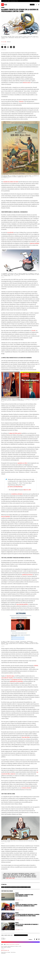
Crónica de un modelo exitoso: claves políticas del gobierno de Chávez (26, 905)
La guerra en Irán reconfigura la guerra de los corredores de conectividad (27, 915)
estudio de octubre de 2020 (10, 181)
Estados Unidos (7, 887)
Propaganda (13, 887)
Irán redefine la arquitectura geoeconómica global (24, 895)
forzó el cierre (27, 82)
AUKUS (36, 665)
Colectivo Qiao (10, 676)
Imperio (18, 887)
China (3, 887)
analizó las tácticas (27, 574)
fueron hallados (5, 516)
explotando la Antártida (16, 681)
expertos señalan (34, 243)
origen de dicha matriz (15, 433)
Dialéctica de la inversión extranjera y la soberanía (26, 925)
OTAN (29, 887)
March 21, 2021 (27, 490)
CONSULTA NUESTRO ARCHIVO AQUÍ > (7, 935)
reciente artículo (26, 788)
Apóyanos (32, 4)
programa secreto (17, 679)
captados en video (22, 463)
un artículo (10, 232)
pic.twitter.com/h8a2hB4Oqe (15, 487)
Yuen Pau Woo (25, 737)
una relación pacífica (22, 604)
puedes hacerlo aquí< (10, 878)
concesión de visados (7, 677)
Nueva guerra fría (24, 887)
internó (21, 101)
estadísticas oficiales (17, 494)
